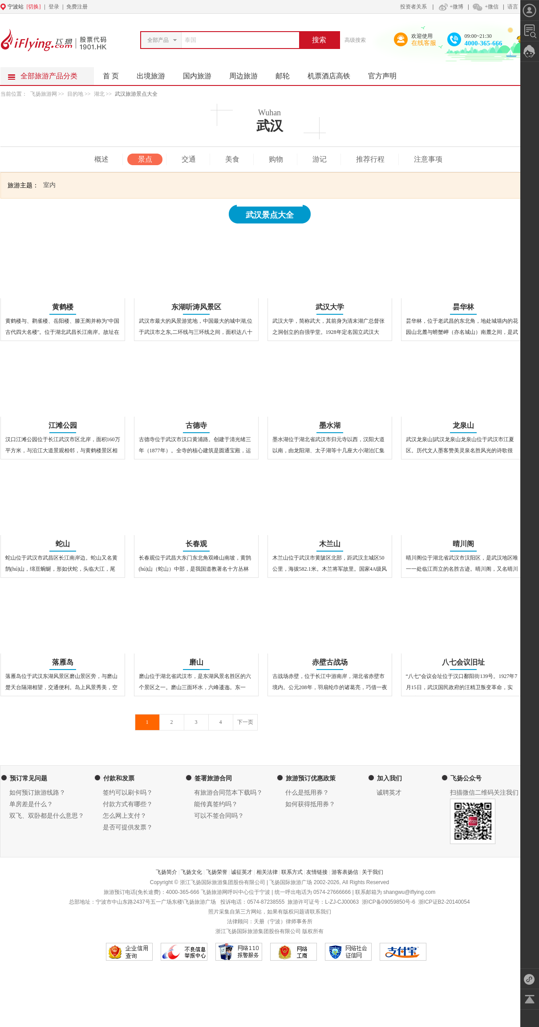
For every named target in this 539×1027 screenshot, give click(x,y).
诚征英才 (241, 872)
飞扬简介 (166, 872)
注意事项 (428, 159)
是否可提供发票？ (128, 827)
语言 (512, 7)
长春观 (196, 544)
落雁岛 (62, 662)
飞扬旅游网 (43, 94)
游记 (319, 159)
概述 (101, 159)
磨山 (196, 662)
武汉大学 (330, 307)
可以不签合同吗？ (219, 815)
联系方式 (292, 872)
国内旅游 (201, 73)
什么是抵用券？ (307, 792)
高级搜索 (355, 40)
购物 (276, 159)
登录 (54, 7)
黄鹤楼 (62, 307)
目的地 (76, 94)
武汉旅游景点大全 (136, 94)
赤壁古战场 (330, 662)
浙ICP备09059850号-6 (388, 902)
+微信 (485, 7)
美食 (232, 159)
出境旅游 (155, 73)
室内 (49, 185)
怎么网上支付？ (124, 815)
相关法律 (267, 872)
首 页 (111, 76)
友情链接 (317, 872)
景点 (145, 159)
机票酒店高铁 (333, 73)
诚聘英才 (389, 792)
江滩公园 (63, 425)
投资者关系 (413, 7)
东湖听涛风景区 (196, 307)
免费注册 (77, 7)
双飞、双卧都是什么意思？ (46, 815)
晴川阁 (463, 544)
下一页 (245, 722)
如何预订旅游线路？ (37, 792)
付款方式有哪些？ (128, 804)
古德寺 (196, 425)
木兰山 (329, 544)
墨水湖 (329, 425)
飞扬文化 (191, 872)
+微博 (450, 7)
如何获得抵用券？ (310, 804)
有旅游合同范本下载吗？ (228, 792)
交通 (189, 159)
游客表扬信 (345, 872)
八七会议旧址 (463, 662)
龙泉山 (463, 425)
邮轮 (287, 73)
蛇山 (63, 544)
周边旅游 (248, 73)
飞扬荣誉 (216, 872)
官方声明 (386, 73)
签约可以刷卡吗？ (128, 792)
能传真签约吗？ (216, 804)
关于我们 (372, 872)
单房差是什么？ (31, 804)
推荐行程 (370, 159)
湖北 (99, 94)
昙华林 (463, 307)
